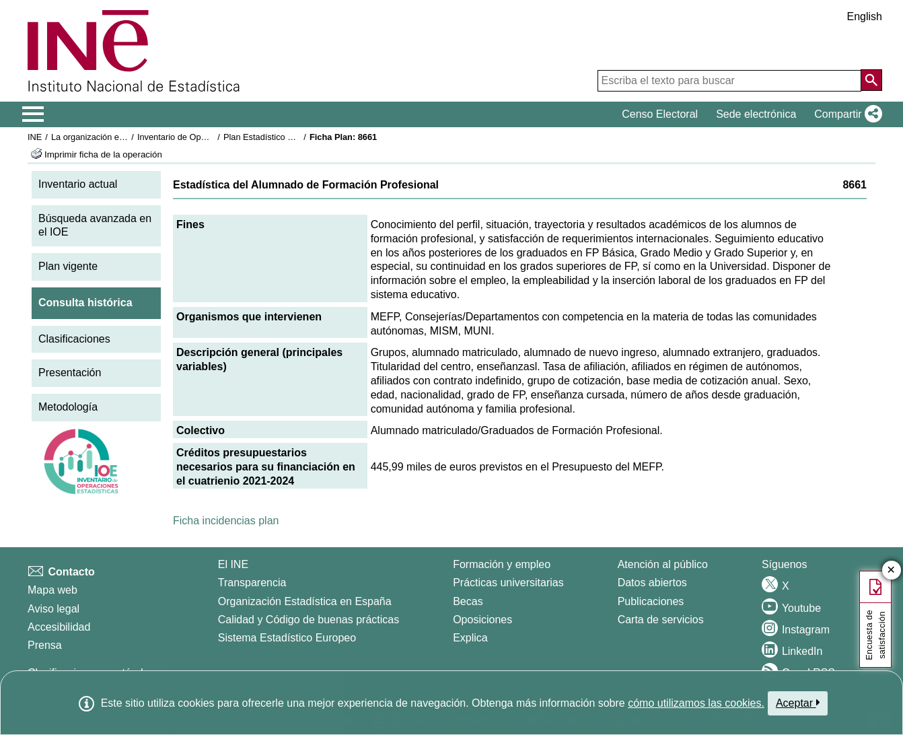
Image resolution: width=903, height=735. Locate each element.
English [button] (864, 16)
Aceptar (798, 703)
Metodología (68, 407)
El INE (233, 564)
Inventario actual (77, 184)
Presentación (69, 372)
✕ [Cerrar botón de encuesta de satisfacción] (891, 570)
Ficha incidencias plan (226, 520)
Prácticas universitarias (508, 582)
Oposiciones (482, 619)
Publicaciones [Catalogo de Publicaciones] (651, 601)
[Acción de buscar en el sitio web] (871, 80)
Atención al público (663, 564)
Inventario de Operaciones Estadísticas (212, 137)
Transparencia (252, 582)
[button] (845, 114)
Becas (467, 601)
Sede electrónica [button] (756, 114)
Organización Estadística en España (305, 601)
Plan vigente (68, 266)
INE (35, 137)
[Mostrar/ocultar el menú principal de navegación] (33, 114)
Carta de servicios (661, 619)
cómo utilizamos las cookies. (696, 703)
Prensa (45, 645)
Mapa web (52, 590)
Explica (470, 637)
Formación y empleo (501, 564)
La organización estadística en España (125, 137)
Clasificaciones (74, 339)
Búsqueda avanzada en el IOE (94, 225)
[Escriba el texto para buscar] (729, 81)
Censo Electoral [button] (660, 114)
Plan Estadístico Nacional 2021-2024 (294, 137)
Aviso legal (53, 609)
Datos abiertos (652, 582)
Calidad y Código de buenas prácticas (309, 619)
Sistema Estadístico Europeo (287, 637)
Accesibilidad (59, 627)
